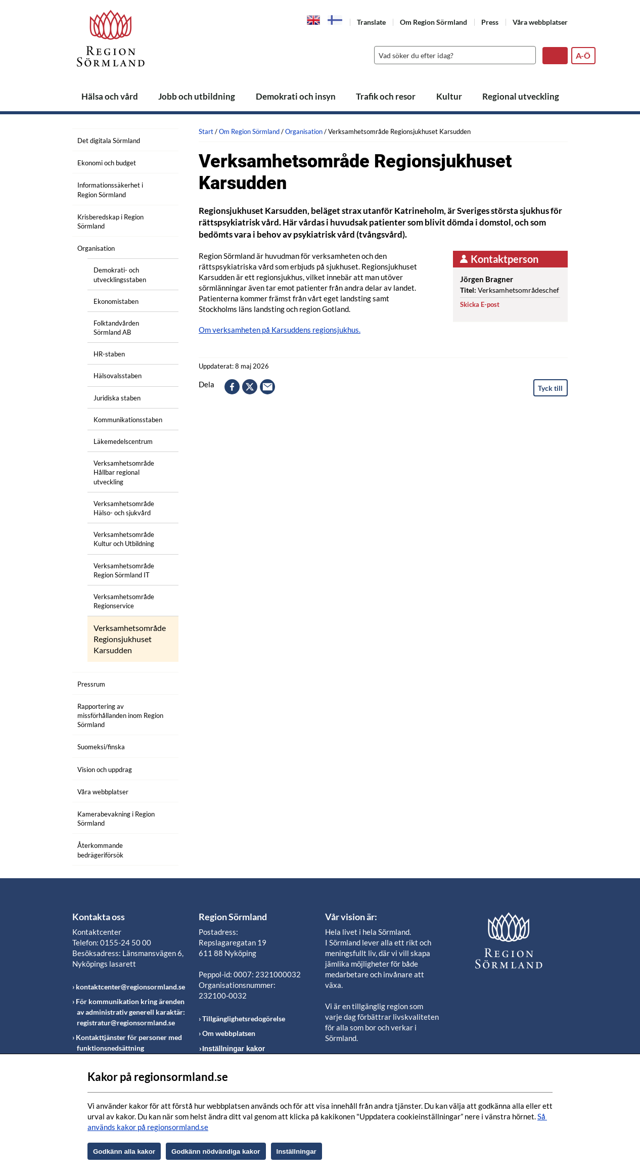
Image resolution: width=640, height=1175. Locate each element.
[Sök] (452, 55)
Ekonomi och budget (106, 163)
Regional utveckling (520, 96)
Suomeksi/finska (101, 747)
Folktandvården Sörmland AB (116, 327)
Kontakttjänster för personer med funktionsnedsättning (129, 1042)
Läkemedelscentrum (123, 441)
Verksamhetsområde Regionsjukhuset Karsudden (130, 639)
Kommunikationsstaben (128, 420)
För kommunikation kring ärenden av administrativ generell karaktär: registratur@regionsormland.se (130, 1012)
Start (206, 131)
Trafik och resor (386, 96)
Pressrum (91, 684)
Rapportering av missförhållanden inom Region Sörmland (120, 715)
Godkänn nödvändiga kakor (215, 1151)
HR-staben (109, 354)
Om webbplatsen (228, 1033)
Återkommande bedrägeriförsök (100, 849)
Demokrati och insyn (296, 96)
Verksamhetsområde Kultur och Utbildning (124, 539)
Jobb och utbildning (196, 96)
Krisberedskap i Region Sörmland (110, 221)
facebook (232, 386)
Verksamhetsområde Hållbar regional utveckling (124, 472)
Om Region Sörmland (433, 22)
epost (267, 386)
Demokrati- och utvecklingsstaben (120, 274)
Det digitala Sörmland (108, 141)
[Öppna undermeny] (163, 139)
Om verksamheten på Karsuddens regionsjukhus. (279, 329)
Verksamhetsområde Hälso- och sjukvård (124, 508)
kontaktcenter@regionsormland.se (130, 986)
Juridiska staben (117, 398)
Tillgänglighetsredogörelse (243, 1018)
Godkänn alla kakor (124, 1151)
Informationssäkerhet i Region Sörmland (110, 189)
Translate (371, 22)
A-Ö (583, 55)
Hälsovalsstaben (118, 376)
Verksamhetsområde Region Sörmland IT (124, 570)
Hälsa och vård (109, 96)
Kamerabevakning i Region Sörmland (116, 818)
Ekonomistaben (116, 301)
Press (489, 22)
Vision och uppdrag (104, 769)
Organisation (96, 248)
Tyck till (550, 388)
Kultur (449, 96)
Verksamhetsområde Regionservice (124, 601)
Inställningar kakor (233, 1049)
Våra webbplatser (540, 22)
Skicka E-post (479, 304)
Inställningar (296, 1151)
